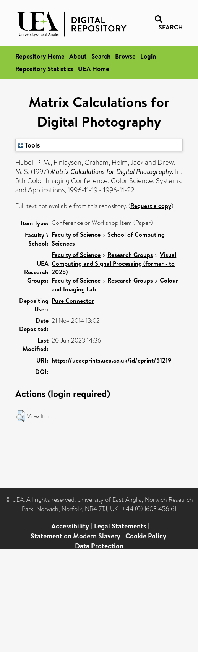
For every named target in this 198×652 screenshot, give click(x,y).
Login (148, 56)
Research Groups (130, 254)
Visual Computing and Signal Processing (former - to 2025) (114, 263)
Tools (29, 145)
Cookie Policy (145, 536)
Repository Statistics (44, 68)
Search (100, 56)
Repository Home (40, 56)
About (78, 56)
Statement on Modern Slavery (75, 536)
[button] (20, 416)
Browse (125, 56)
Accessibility (70, 526)
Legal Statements (120, 526)
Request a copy (150, 206)
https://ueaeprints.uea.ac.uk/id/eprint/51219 (111, 360)
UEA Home (93, 68)
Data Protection (99, 546)
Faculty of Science (76, 234)
